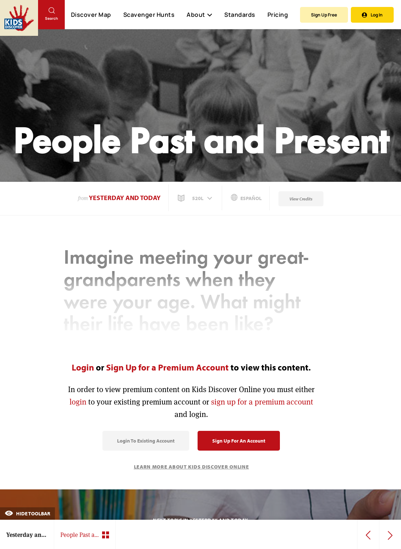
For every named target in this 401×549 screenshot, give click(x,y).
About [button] (199, 15)
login (78, 402)
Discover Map (91, 14)
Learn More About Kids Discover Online (191, 466)
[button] (195, 198)
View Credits (300, 199)
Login (83, 367)
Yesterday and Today (125, 197)
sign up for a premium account (262, 402)
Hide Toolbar (27, 513)
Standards (239, 15)
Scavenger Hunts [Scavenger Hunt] (149, 15)
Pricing (277, 15)
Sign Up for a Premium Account (167, 367)
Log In (372, 15)
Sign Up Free (324, 15)
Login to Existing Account (146, 440)
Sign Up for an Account (238, 440)
